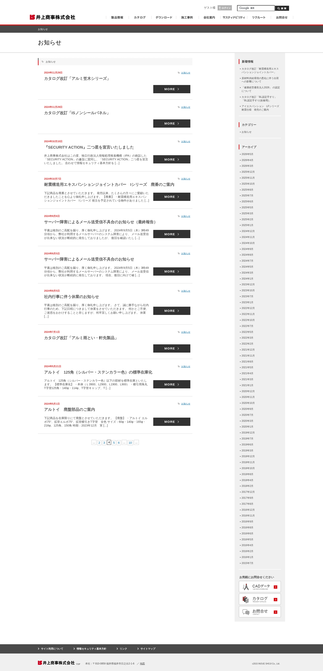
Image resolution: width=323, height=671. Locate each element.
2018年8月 (247, 474)
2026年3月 (247, 165)
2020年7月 (247, 415)
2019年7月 (247, 438)
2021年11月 (248, 355)
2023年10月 (248, 290)
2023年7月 (247, 296)
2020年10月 (248, 403)
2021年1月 (247, 385)
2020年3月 (247, 420)
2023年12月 (248, 284)
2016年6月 (247, 533)
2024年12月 (248, 231)
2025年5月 (247, 207)
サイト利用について (52, 648)
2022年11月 (248, 314)
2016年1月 (247, 557)
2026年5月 (247, 154)
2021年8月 (247, 361)
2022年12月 (248, 308)
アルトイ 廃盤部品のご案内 (71, 409)
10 (130, 442)
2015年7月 (247, 563)
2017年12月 (248, 491)
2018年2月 (247, 486)
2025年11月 (248, 177)
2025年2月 (247, 219)
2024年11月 (248, 237)
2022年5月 (247, 332)
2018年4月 (247, 480)
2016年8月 (247, 527)
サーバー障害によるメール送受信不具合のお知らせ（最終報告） (104, 222)
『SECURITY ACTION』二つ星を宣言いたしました (91, 147)
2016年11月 (248, 515)
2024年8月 (247, 254)
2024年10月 (248, 243)
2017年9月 (247, 497)
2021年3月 (247, 379)
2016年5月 (247, 539)
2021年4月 (247, 373)
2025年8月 (247, 189)
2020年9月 (247, 409)
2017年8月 (247, 503)
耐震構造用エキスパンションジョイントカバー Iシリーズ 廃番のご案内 (112, 184)
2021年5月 (247, 367)
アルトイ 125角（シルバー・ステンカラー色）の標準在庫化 (103, 372)
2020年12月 (248, 391)
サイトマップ (147, 648)
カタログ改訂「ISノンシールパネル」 (79, 113)
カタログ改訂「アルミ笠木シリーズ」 (79, 78)
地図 (142, 663)
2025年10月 (248, 183)
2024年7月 (247, 260)
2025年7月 (247, 195)
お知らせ (185, 72)
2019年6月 (247, 444)
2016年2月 (247, 551)
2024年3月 (247, 272)
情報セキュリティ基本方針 (91, 648)
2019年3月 (247, 450)
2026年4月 (247, 160)
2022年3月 (247, 337)
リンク (123, 648)
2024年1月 (247, 278)
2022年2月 (247, 343)
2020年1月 (247, 426)
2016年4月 (247, 545)
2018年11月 (248, 462)
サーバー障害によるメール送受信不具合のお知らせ (91, 259)
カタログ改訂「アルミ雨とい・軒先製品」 (83, 338)
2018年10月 (248, 468)
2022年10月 (248, 320)
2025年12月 (248, 171)
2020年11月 (248, 397)
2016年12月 (248, 509)
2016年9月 (247, 521)
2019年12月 (248, 432)
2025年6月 (247, 201)
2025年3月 (247, 213)
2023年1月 (247, 302)
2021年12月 (248, 349)
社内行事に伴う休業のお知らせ (73, 296)
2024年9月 (247, 249)
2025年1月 (247, 225)
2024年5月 (247, 266)
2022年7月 (247, 326)
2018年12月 (248, 456)
